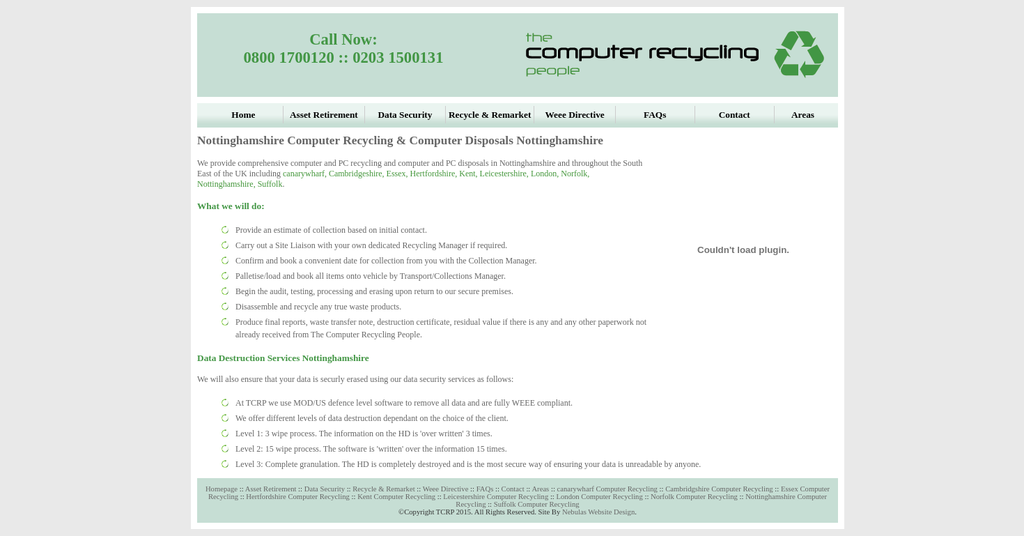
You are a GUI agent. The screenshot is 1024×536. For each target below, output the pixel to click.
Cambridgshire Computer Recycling (719, 489)
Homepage (221, 489)
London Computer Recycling (599, 496)
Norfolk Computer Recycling (694, 496)
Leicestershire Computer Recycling (495, 496)
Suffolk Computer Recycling (537, 504)
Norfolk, (575, 173)
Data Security (324, 489)
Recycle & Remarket (384, 489)
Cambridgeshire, (358, 173)
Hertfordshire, (435, 173)
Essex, (398, 173)
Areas (540, 489)
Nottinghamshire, (227, 184)
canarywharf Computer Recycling (608, 489)
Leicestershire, (505, 173)
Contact (513, 489)
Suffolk (270, 184)
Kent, (469, 173)
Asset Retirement (271, 489)
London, (546, 173)
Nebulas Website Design (598, 512)
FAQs (485, 489)
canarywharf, (306, 173)
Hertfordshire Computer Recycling (298, 496)
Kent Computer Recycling (396, 496)
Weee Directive (446, 489)
